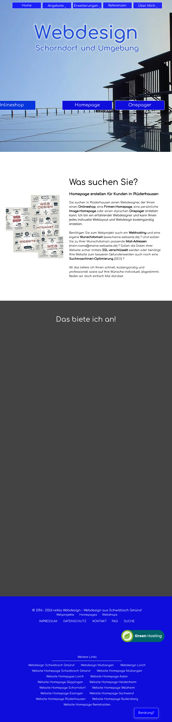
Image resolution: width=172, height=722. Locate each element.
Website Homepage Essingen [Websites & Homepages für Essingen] (61, 693)
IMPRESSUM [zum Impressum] (48, 621)
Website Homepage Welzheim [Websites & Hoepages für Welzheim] (113, 687)
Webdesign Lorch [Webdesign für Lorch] (133, 665)
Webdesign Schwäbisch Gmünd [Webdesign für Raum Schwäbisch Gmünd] (51, 665)
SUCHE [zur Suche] (129, 621)
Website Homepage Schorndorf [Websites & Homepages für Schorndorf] (62, 687)
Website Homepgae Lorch (65, 676)
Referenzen (117, 5)
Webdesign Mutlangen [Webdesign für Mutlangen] (97, 665)
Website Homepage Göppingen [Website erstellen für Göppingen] (60, 682)
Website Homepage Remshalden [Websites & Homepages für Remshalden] (87, 704)
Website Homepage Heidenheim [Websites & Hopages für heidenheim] (112, 682)
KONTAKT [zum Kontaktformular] (99, 621)
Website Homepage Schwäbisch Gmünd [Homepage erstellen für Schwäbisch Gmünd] (61, 670)
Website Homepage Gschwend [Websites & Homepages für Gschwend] (111, 693)
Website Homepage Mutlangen (119, 670)
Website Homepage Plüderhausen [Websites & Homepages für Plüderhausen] (61, 699)
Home (27, 5)
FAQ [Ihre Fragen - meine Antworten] (115, 621)
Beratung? (146, 712)
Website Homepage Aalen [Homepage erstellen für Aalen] (109, 676)
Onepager (127, 104)
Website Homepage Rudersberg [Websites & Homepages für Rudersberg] (115, 699)
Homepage (26, 104)
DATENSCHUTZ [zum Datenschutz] (74, 621)
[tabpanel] (26, 105)
